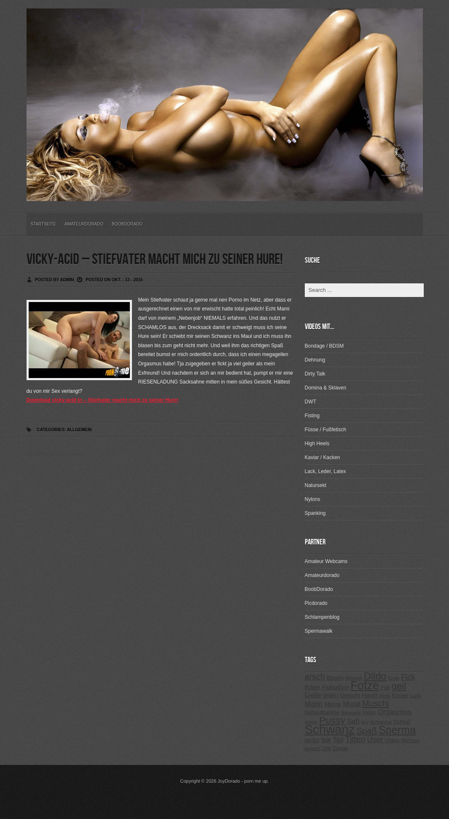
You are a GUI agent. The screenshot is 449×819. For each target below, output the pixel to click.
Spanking (315, 513)
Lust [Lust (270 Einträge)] (415, 695)
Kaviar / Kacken (322, 457)
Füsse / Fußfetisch (326, 430)
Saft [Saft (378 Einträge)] (353, 721)
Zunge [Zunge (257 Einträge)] (340, 748)
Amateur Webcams (326, 561)
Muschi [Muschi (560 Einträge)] (375, 703)
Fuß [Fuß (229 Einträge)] (385, 688)
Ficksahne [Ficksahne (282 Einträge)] (335, 687)
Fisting (312, 416)
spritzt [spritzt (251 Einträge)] (312, 740)
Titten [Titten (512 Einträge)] (355, 739)
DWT (310, 402)
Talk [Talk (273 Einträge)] (326, 740)
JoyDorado (229, 781)
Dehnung (315, 360)
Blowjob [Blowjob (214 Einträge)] (353, 677)
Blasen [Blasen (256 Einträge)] (335, 678)
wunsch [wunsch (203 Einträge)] (313, 748)
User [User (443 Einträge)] (375, 739)
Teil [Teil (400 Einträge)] (338, 740)
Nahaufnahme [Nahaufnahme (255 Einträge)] (322, 712)
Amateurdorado (84, 224)
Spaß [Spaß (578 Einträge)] (366, 730)
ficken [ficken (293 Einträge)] (313, 687)
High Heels (317, 443)
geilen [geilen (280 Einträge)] (330, 695)
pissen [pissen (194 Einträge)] (311, 721)
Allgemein (79, 429)
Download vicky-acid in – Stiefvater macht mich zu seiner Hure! (103, 400)
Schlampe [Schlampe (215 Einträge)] (381, 721)
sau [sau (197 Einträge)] (364, 721)
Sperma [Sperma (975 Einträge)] (397, 730)
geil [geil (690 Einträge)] (399, 686)
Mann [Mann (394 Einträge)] (314, 704)
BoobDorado (127, 224)
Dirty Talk (315, 374)
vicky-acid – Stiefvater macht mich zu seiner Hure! (155, 259)
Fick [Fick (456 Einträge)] (408, 676)
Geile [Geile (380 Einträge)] (313, 695)
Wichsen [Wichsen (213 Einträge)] (410, 740)
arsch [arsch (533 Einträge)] (315, 676)
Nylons (312, 499)
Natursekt (315, 485)
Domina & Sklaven (326, 388)
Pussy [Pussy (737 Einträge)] (332, 720)
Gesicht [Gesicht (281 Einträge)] (350, 695)
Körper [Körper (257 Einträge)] (400, 695)
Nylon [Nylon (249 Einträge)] (369, 712)
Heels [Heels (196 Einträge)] (384, 695)
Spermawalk (319, 631)
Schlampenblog (322, 617)
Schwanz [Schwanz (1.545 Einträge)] (330, 729)
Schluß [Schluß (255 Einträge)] (402, 721)
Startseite (43, 224)
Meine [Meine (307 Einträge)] (332, 704)
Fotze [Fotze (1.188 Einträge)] (365, 685)
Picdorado (316, 603)
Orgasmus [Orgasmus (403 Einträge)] (394, 711)
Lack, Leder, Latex (325, 471)
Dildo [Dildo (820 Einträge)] (375, 676)
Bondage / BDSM (324, 346)
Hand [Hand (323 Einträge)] (369, 695)
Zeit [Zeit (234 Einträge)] (326, 748)
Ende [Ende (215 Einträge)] (393, 677)
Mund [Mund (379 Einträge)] (351, 704)
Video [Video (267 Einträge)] (392, 740)
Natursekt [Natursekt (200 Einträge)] (350, 712)
